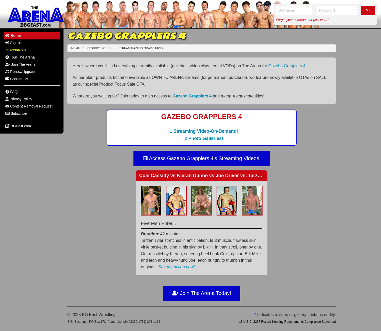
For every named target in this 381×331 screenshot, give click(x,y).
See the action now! (176, 267)
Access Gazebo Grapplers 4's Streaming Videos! (202, 158)
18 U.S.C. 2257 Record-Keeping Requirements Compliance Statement (287, 322)
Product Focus (99, 48)
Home (75, 48)
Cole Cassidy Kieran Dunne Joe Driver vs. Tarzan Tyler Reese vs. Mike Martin (232, 175)
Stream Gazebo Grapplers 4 (140, 48)
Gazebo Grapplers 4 (286, 66)
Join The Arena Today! (201, 293)
